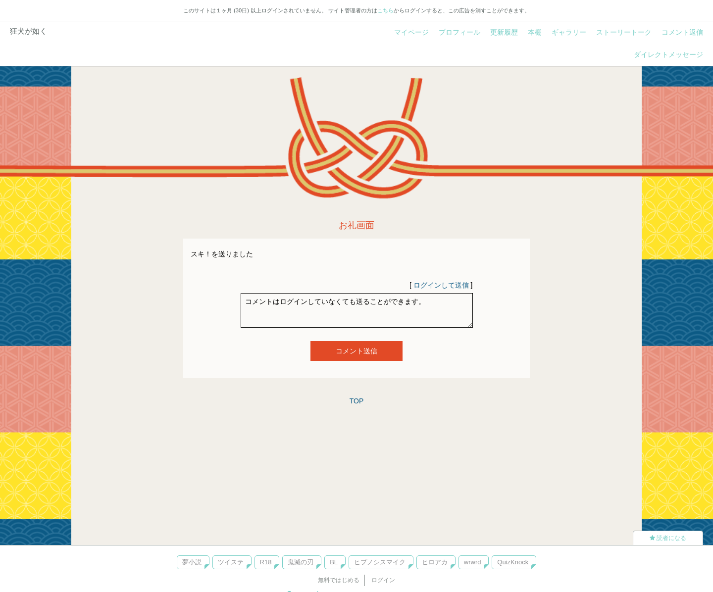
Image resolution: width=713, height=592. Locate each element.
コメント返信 (682, 32)
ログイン (383, 580)
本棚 (535, 32)
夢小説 (192, 562)
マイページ (411, 32)
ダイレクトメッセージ (668, 54)
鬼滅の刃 (300, 562)
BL (334, 562)
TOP (357, 401)
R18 (266, 562)
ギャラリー (569, 32)
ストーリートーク (624, 32)
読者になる (668, 538)
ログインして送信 (441, 285)
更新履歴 (504, 32)
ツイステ (231, 562)
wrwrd (472, 562)
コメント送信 (356, 351)
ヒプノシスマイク (380, 562)
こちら (385, 10)
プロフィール (459, 32)
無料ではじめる (338, 580)
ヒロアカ (435, 562)
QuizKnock (512, 562)
